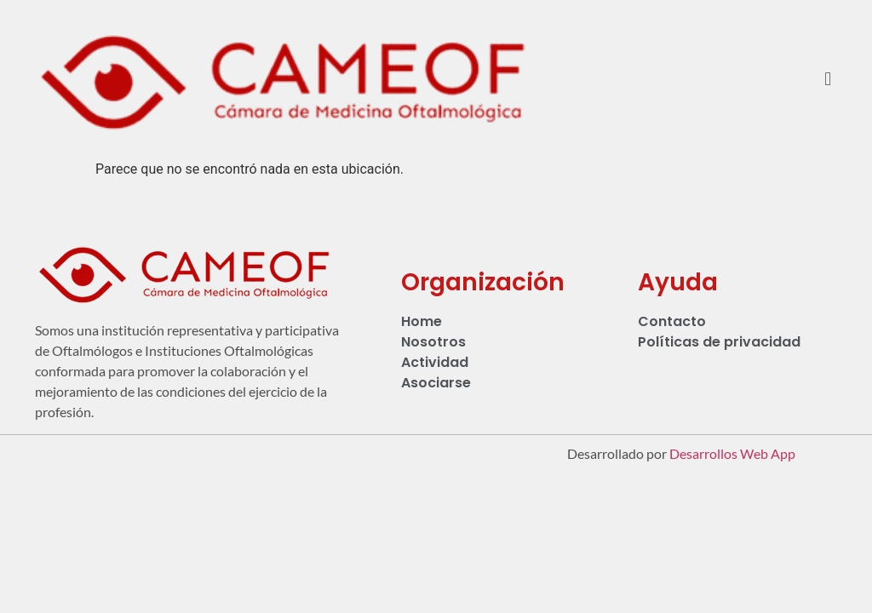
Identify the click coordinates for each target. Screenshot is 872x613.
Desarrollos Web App (732, 453)
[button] (828, 79)
